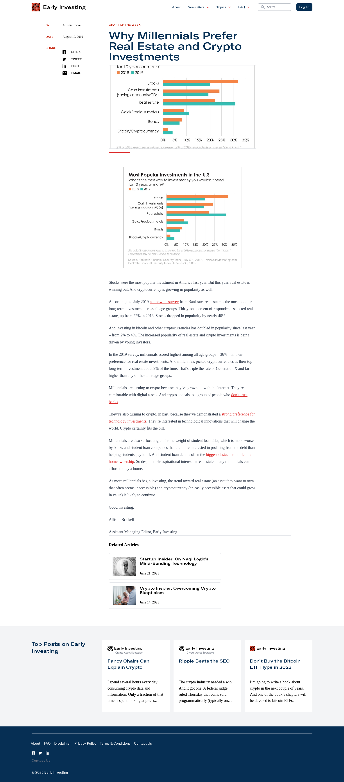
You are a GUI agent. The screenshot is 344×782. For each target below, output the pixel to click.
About (176, 7)
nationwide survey (164, 302)
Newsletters (199, 7)
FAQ (244, 7)
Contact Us (143, 743)
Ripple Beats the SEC (204, 661)
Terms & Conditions (115, 743)
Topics (224, 7)
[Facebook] (33, 753)
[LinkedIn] (47, 753)
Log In (304, 7)
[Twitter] (40, 753)
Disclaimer (62, 743)
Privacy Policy (85, 743)
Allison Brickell (72, 25)
